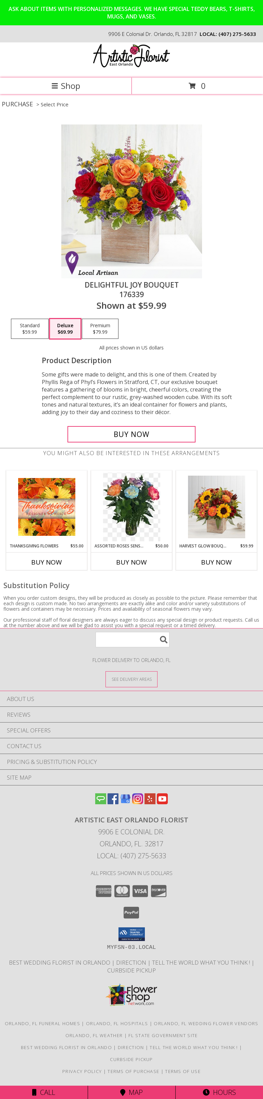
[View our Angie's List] (100, 802)
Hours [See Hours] (219, 1092)
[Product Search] (133, 639)
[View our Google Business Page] (125, 802)
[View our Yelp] (150, 802)
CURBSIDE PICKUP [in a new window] (131, 970)
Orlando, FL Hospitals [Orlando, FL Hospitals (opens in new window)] (117, 1023)
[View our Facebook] (113, 802)
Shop (65, 85)
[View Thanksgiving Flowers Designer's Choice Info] (46, 507)
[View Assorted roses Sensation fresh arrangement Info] (131, 506)
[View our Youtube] (162, 802)
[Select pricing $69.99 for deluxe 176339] (65, 329)
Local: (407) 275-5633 (131, 855)
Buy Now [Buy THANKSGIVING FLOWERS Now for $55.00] (46, 562)
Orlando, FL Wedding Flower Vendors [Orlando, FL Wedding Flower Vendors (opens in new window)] (206, 1023)
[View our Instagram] (137, 802)
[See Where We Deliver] (131, 679)
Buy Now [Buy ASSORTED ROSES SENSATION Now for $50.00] (131, 562)
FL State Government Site (163, 1035)
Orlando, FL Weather (94, 1035)
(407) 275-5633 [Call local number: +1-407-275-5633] (237, 33)
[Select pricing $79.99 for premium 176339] (100, 329)
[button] (131, 934)
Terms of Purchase (133, 1071)
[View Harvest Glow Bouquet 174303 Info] (216, 507)
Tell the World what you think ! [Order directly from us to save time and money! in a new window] (201, 962)
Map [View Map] (131, 1092)
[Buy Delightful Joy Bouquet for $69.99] (131, 434)
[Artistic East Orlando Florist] (131, 68)
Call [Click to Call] (43, 1092)
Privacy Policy (82, 1071)
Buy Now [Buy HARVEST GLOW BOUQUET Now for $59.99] (216, 562)
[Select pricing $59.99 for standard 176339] (29, 329)
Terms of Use (183, 1071)
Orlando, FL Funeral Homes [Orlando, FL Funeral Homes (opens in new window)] (42, 1023)
